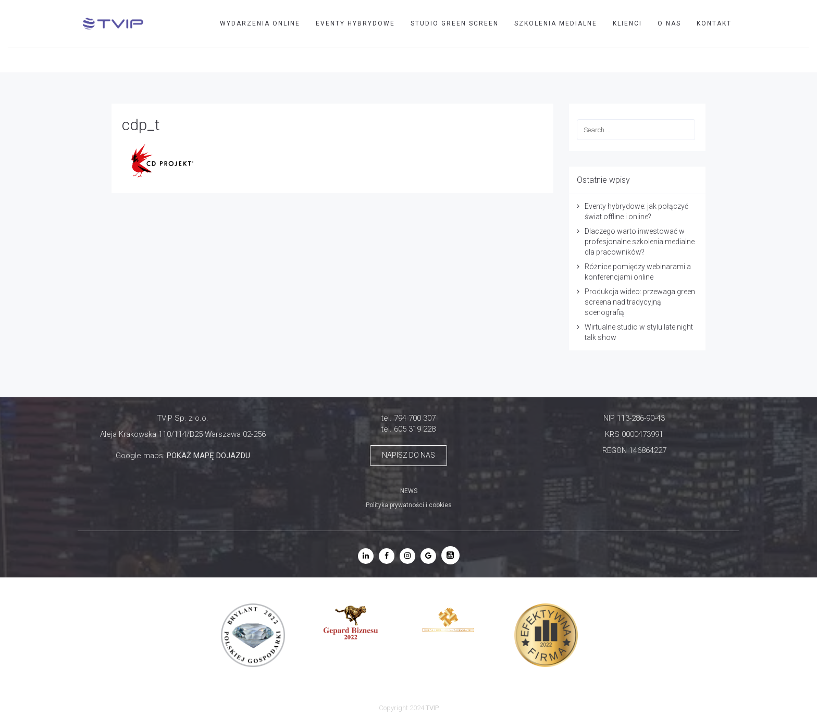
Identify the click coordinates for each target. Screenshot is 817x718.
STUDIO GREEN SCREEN (455, 23)
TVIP (773, 59)
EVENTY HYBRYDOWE (355, 23)
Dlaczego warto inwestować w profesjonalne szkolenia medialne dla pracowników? (640, 241)
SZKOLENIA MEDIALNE (555, 23)
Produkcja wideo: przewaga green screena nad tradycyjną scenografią (640, 302)
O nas (669, 23)
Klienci (627, 23)
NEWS (408, 491)
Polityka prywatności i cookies (409, 505)
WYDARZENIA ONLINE (260, 23)
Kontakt (714, 23)
